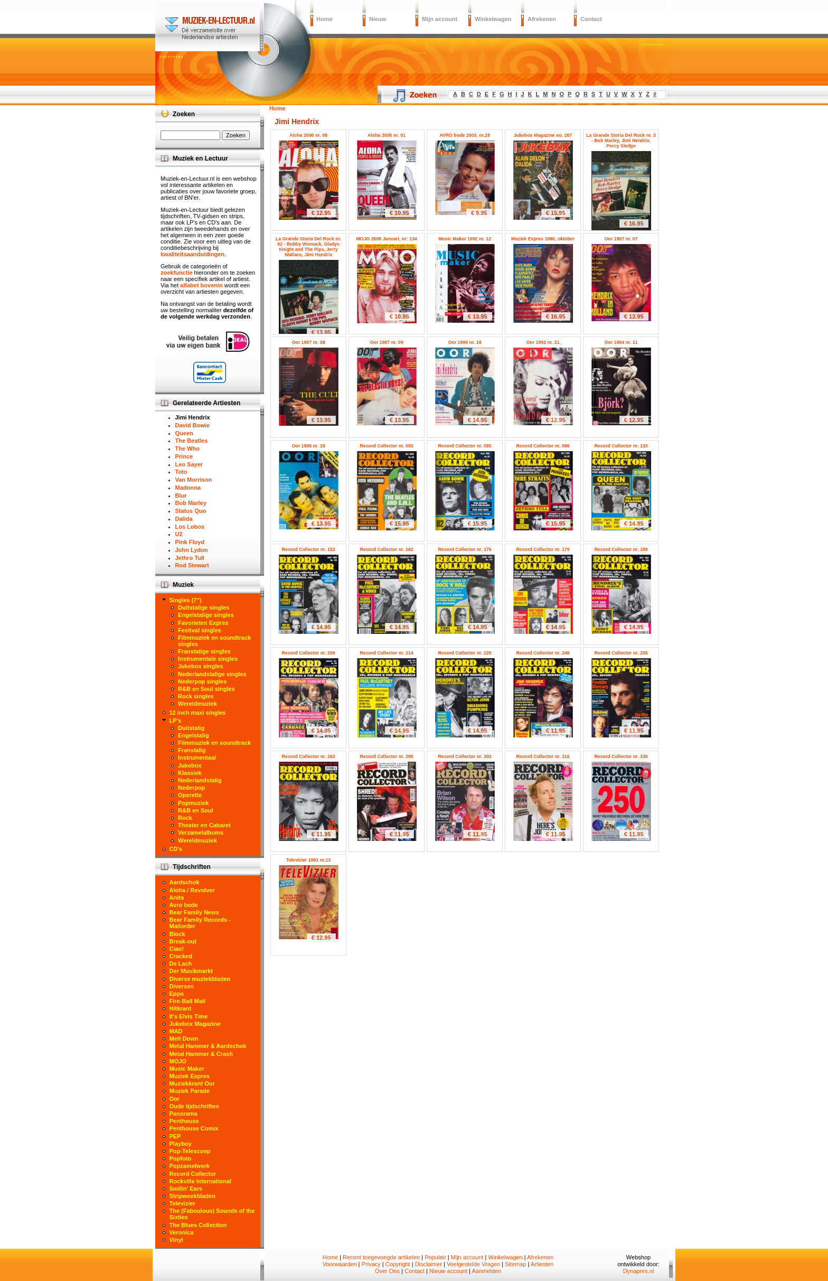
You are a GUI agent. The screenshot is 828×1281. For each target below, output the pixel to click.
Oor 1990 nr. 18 (464, 342)
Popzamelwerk (190, 1166)
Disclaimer (428, 1264)
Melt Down (184, 1038)
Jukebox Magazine (195, 1024)
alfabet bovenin (201, 285)
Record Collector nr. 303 (464, 756)
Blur (181, 495)
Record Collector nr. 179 (542, 549)
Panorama (183, 1113)
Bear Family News (194, 912)
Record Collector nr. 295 (386, 756)
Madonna (188, 487)
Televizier (182, 1203)
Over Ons (387, 1271)
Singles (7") (186, 600)
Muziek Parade (190, 1091)
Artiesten (542, 1264)
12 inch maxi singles (198, 712)
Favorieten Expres (203, 623)
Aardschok (185, 882)
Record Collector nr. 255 (620, 653)
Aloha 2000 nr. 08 (308, 135)
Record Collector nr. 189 (620, 549)
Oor (175, 1099)
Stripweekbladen (192, 1196)
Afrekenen (542, 19)
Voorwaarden (340, 1264)
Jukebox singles (200, 666)
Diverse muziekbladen (200, 979)
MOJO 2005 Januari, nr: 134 (386, 238)
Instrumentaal (197, 757)
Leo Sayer (189, 464)
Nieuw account (448, 1271)
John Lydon (191, 550)
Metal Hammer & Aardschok (208, 1046)
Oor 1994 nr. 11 (620, 342)
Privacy (371, 1264)
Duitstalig (191, 728)
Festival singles (199, 630)
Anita (177, 897)
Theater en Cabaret (204, 825)
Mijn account (439, 19)
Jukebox (190, 765)
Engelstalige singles (206, 615)
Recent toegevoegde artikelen (381, 1257)
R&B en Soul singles (206, 689)
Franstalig (192, 750)
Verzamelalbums (200, 832)
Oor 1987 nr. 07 (620, 238)
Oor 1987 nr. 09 (386, 342)
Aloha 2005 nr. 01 (387, 135)
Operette (190, 795)
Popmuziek (193, 803)
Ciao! (177, 949)
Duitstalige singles (203, 607)
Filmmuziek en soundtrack (214, 743)
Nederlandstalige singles (212, 674)
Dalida (184, 519)
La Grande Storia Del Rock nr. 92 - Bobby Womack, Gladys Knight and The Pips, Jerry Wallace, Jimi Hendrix (308, 246)
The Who (187, 448)
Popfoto (181, 1158)
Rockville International (200, 1181)
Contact (591, 19)
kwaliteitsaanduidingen (192, 254)
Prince (184, 456)
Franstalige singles (204, 651)
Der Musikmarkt (191, 971)
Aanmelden (486, 1271)
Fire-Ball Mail (187, 1001)
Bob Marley (190, 503)
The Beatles (191, 440)
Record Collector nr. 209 (308, 653)
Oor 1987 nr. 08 (308, 342)
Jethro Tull (189, 558)
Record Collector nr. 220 (464, 653)
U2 (179, 534)
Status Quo (190, 511)
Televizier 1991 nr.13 (308, 860)
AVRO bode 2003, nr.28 (464, 135)
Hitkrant (181, 1008)
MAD (176, 1031)
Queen (184, 433)
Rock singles (196, 696)
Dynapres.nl (638, 1271)
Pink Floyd (190, 542)
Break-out (183, 941)
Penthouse (184, 1121)
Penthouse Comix (194, 1128)
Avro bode (184, 905)
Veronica (182, 1232)
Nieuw (377, 19)
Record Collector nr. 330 (620, 756)
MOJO (178, 1061)
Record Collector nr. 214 (386, 653)
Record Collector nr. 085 (464, 445)
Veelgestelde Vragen (473, 1264)
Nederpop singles (202, 681)
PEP (175, 1136)
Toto (181, 472)
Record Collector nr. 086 (542, 445)
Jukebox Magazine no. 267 (543, 135)
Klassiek (190, 773)
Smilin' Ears (186, 1188)
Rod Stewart (192, 565)
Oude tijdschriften (194, 1106)
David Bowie (192, 425)
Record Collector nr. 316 (542, 756)
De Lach (181, 963)
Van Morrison (193, 479)
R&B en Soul (195, 810)
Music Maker (187, 1068)
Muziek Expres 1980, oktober (543, 238)
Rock (185, 818)
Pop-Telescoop (190, 1151)
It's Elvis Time (189, 1016)
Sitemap (515, 1264)
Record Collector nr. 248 (542, 653)
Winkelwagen (493, 19)
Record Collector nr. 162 (386, 549)
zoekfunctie (177, 272)
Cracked (181, 956)
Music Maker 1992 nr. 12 (464, 238)
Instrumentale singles (208, 659)
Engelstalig (193, 735)
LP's (176, 720)
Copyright (397, 1264)
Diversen (182, 986)
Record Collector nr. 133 (620, 445)
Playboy (181, 1143)
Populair (435, 1257)
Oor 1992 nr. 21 (542, 342)
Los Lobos (190, 526)
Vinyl (176, 1240)
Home (324, 19)
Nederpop (191, 787)
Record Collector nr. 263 (308, 756)
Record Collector (193, 1174)
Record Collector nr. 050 (386, 445)
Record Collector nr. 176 (464, 549)
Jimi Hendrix (192, 417)
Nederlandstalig (200, 780)
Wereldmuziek (197, 703)
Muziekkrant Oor (192, 1083)
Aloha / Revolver (192, 890)
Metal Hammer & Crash (201, 1054)
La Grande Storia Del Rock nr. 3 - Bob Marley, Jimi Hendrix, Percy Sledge (621, 140)
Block (177, 934)
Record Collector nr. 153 (308, 549)
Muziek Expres (190, 1076)
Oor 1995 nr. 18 (308, 445)
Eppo (177, 993)
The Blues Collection (198, 1225)
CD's (176, 849)
